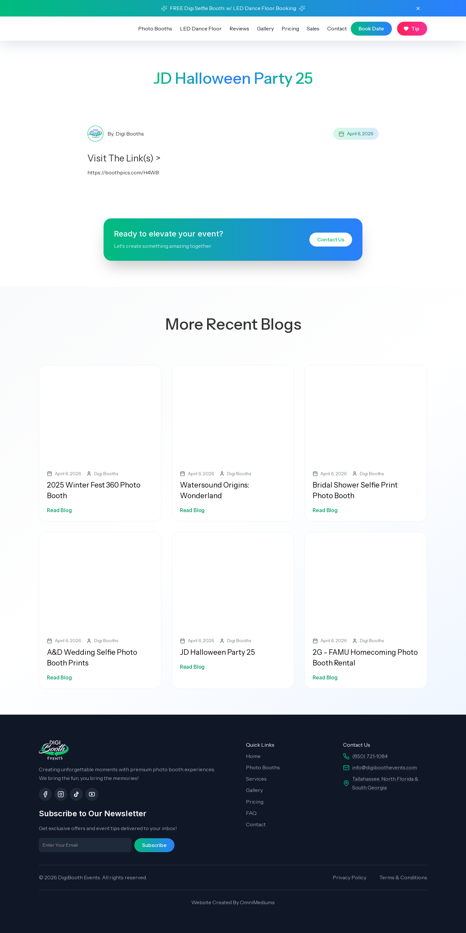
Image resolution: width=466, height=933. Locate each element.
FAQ (251, 813)
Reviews (239, 28)
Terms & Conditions (403, 877)
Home (253, 756)
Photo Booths (155, 28)
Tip (415, 28)
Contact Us (330, 239)
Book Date (371, 28)
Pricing (290, 28)
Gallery (265, 28)
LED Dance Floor (201, 28)
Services (256, 778)
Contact (337, 28)
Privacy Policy (349, 877)
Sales (313, 28)
